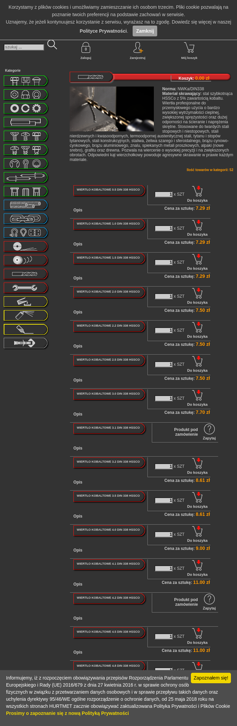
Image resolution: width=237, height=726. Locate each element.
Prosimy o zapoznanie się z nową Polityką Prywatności (67, 713)
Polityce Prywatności (103, 31)
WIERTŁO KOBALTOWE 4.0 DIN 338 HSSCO (108, 529)
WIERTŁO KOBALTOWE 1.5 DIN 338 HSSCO (108, 257)
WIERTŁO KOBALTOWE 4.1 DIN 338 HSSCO (108, 563)
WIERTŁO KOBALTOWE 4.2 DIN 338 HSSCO (108, 597)
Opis (77, 210)
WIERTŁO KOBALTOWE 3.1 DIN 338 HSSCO (108, 427)
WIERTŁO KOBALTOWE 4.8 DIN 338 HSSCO (108, 665)
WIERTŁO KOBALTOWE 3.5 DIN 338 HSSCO (108, 495)
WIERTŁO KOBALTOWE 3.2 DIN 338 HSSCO (108, 461)
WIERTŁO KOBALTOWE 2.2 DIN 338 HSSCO (108, 325)
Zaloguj (85, 51)
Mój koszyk (189, 51)
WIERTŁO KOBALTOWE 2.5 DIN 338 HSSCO (108, 359)
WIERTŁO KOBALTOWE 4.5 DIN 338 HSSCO (108, 631)
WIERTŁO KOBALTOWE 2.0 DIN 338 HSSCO (108, 291)
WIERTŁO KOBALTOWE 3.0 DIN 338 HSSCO (108, 393)
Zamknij (145, 31)
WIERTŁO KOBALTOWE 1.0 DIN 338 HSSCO (108, 223)
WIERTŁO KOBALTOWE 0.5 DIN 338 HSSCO (108, 189)
